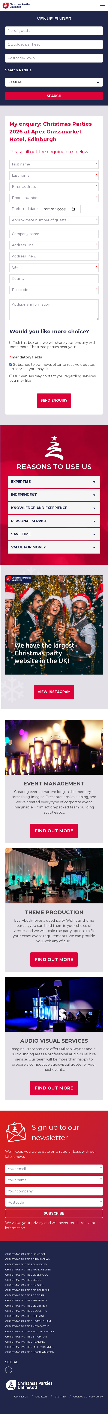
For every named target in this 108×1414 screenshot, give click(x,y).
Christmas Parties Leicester (26, 1305)
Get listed (41, 1396)
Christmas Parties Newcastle (27, 1326)
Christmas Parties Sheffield (26, 1300)
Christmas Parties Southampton (29, 1331)
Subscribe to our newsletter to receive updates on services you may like (51, 367)
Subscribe (54, 1213)
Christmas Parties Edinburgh (27, 1290)
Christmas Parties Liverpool (26, 1274)
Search (54, 96)
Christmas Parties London (25, 1254)
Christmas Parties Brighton (26, 1336)
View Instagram (54, 692)
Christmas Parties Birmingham (27, 1259)
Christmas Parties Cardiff (24, 1295)
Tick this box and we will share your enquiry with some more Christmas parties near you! (52, 345)
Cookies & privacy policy (88, 1396)
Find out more (56, 832)
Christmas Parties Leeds (23, 1279)
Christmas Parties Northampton (29, 1352)
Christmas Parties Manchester (28, 1269)
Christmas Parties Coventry (26, 1310)
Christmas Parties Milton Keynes (29, 1346)
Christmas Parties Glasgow (26, 1264)
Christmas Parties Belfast (24, 1316)
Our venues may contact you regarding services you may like (52, 378)
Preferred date (25, 209)
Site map (60, 1396)
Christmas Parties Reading (25, 1341)
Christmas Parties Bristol (24, 1285)
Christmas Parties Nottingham (28, 1321)
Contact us (21, 1396)
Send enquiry (54, 400)
